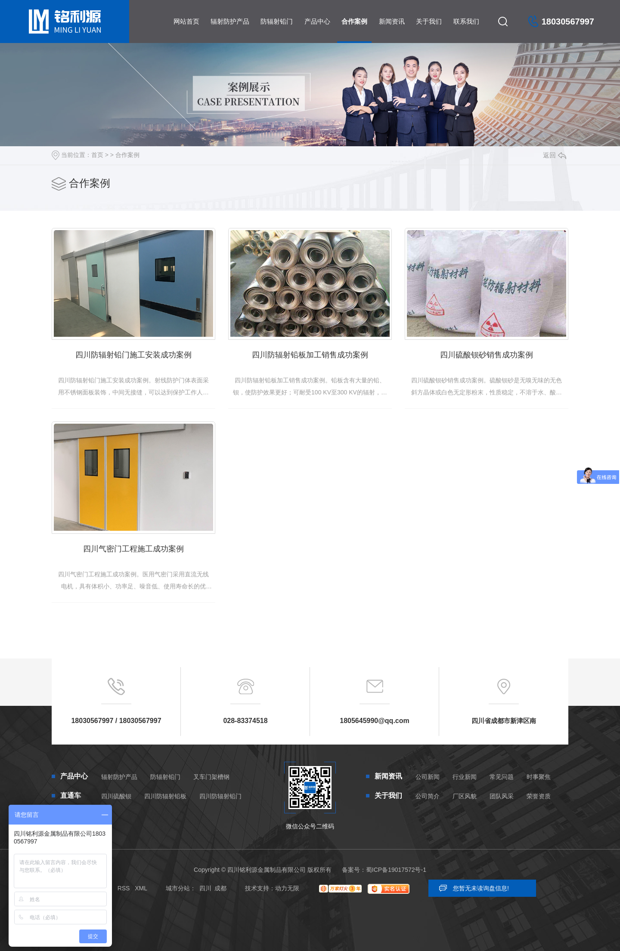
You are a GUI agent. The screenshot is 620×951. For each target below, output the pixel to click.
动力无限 (287, 888)
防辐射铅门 (276, 21)
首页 (97, 154)
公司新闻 (427, 776)
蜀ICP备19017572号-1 (396, 869)
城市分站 (178, 888)
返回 (554, 155)
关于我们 (429, 21)
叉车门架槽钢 (211, 776)
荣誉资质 (539, 796)
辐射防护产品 (230, 21)
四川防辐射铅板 (165, 796)
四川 (205, 888)
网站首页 (186, 21)
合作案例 (354, 21)
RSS (124, 888)
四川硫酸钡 (116, 796)
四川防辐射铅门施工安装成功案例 (133, 355)
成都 (220, 888)
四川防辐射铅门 (220, 796)
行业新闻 (465, 776)
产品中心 (317, 21)
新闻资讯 (392, 21)
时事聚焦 (539, 776)
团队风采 (502, 796)
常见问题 (502, 776)
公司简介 (427, 796)
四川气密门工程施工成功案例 (133, 549)
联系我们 (466, 21)
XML (141, 888)
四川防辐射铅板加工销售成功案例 (310, 355)
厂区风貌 (465, 796)
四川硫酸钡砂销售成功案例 (486, 355)
